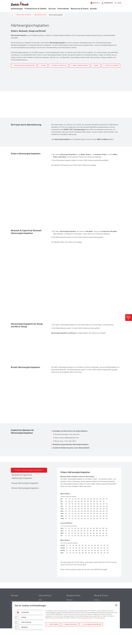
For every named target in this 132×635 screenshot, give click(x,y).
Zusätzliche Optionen (111, 65)
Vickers (43, 65)
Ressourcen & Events (79, 9)
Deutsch (95, 3)
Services (52, 9)
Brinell (96, 65)
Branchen (69, 600)
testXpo (96, 600)
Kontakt (93, 9)
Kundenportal (108, 3)
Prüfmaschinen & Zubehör (36, 9)
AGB (40, 600)
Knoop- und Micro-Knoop (80, 65)
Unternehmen (63, 9)
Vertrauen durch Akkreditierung (24, 65)
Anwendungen (17, 9)
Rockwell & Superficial (59, 65)
